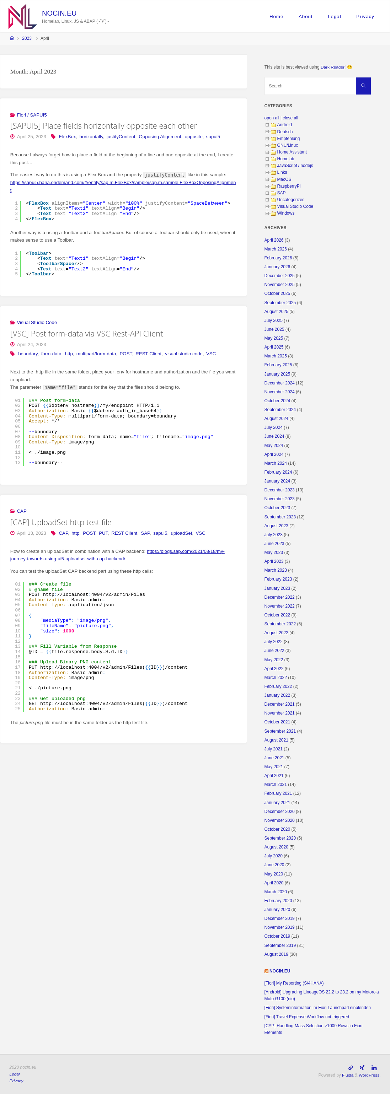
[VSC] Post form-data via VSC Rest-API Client (86, 333)
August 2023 (276, 525)
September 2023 (280, 516)
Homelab (285, 158)
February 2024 (278, 472)
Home (276, 16)
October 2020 (277, 829)
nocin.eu (59, 13)
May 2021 (274, 766)
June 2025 (274, 329)
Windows (286, 213)
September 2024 (280, 409)
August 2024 (276, 418)
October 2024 (277, 400)
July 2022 (274, 641)
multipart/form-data (96, 353)
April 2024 (274, 454)
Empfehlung (288, 138)
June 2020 (274, 864)
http (69, 353)
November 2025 (280, 284)
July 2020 (274, 855)
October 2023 (277, 507)
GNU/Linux (287, 145)
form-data (51, 353)
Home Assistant (292, 152)
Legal (334, 16)
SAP (145, 533)
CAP (21, 511)
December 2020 (280, 811)
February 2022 (278, 686)
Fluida (347, 1074)
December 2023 (280, 489)
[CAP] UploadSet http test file (61, 522)
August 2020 (276, 847)
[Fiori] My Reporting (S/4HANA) (294, 983)
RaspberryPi (289, 186)
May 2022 (274, 659)
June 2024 (274, 436)
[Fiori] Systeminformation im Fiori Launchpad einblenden (318, 1007)
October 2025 (277, 293)
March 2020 (276, 891)
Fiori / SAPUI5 (32, 115)
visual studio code (184, 353)
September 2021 (280, 731)
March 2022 (276, 677)
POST (126, 353)
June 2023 (274, 543)
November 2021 (280, 713)
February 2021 (278, 793)
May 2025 (274, 338)
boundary (27, 353)
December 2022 (280, 597)
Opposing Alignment (160, 136)
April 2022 (274, 668)
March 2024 (276, 463)
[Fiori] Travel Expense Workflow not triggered (307, 1016)
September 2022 (280, 623)
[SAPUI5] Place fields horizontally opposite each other (103, 125)
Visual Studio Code (37, 322)
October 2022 (277, 615)
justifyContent (121, 136)
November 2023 (280, 498)
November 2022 (280, 606)
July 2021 (274, 749)
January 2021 (277, 802)
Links (282, 172)
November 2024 (280, 391)
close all (290, 117)
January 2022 (277, 695)
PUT (103, 533)
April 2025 (274, 347)
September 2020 (280, 838)
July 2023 (274, 534)
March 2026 (276, 249)
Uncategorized (291, 199)
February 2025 (278, 364)
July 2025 (274, 320)
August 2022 (276, 632)
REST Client (148, 353)
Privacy (365, 16)
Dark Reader (333, 67)
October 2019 (277, 936)
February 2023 (278, 579)
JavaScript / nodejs (295, 165)
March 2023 (276, 570)
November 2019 (280, 927)
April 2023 (274, 561)
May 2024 (274, 445)
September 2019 (280, 945)
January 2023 (277, 588)
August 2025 (276, 311)
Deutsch (285, 131)
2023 (27, 38)
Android (284, 124)
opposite (194, 136)
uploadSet (181, 533)
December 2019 (280, 918)
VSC (211, 353)
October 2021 (277, 722)
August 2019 (276, 954)
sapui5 (213, 136)
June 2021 (274, 757)
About (306, 16)
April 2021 (274, 775)
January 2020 (277, 909)
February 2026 (278, 257)
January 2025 (277, 374)
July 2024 (274, 427)
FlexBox (67, 136)
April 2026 (274, 240)
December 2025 (280, 275)
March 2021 (276, 784)
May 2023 (274, 552)
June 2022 (274, 650)
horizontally (91, 136)
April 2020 (274, 882)
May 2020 (274, 874)
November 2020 (280, 820)
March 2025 (276, 356)
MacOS (284, 179)
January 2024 (277, 481)
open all (272, 117)
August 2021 (276, 740)
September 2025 (280, 302)
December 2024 (280, 383)
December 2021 (280, 704)
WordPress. (369, 1074)
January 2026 (277, 266)
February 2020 (278, 900)
